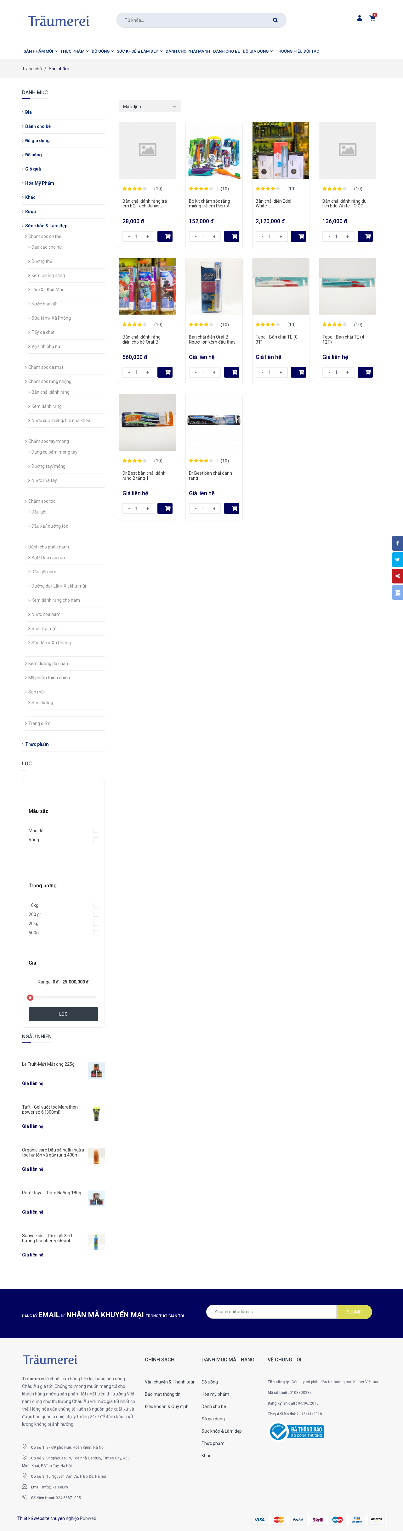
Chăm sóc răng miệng (49, 381)
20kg (33, 923)
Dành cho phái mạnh (48, 546)
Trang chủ (32, 68)
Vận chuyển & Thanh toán (170, 1381)
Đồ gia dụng (37, 140)
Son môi (36, 691)
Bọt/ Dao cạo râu (48, 557)
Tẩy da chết (42, 332)
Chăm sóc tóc (41, 501)
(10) (158, 188)
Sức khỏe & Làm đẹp (46, 225)
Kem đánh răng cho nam (55, 600)
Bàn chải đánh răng (50, 392)
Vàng (34, 839)
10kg (33, 905)
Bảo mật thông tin (162, 1394)
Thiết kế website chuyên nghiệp (48, 1518)
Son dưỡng (42, 702)
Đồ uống (33, 154)
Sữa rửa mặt (44, 628)
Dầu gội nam (43, 571)
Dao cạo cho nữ (46, 247)
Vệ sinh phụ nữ (45, 346)
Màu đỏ (36, 830)
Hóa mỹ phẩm (215, 1394)
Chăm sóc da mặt (45, 367)
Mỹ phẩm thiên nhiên (49, 677)
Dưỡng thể (41, 261)
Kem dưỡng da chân (48, 663)
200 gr (35, 914)
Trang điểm (39, 723)
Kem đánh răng (46, 406)
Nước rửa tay (44, 480)
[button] (40, 51)
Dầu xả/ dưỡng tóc (49, 526)
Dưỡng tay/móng (48, 466)
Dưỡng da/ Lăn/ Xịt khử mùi (58, 586)
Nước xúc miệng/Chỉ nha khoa (60, 420)
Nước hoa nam (45, 614)
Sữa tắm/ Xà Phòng (51, 318)
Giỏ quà (33, 168)
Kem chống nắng (48, 275)
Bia (28, 112)
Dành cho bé (38, 126)
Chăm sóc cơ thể (44, 236)
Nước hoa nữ (44, 303)
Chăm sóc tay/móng (48, 441)
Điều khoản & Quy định (167, 1406)
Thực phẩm (37, 744)
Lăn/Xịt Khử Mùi (47, 289)
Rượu (30, 211)
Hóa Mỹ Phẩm (39, 183)
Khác (30, 197)
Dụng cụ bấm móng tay (54, 452)
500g (34, 932)
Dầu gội (38, 511)
